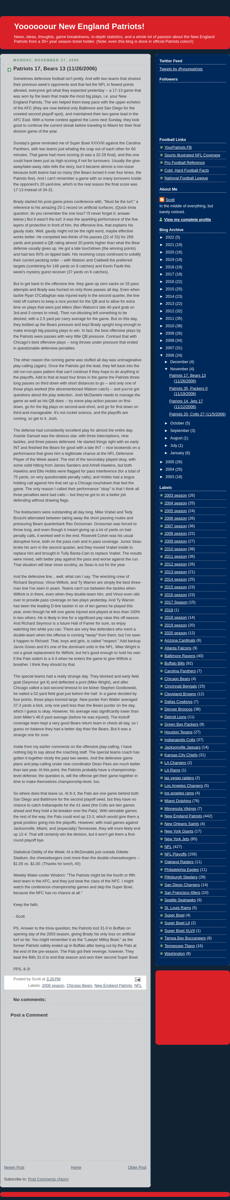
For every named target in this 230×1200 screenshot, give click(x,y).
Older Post (137, 1167)
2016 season (175, 595)
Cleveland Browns (180, 694)
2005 (171, 462)
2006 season (53, 985)
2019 (171, 259)
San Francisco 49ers (182, 892)
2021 (171, 245)
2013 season (175, 572)
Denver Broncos (178, 709)
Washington (174, 954)
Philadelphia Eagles (181, 870)
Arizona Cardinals (180, 640)
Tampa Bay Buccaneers (185, 938)
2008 (171, 340)
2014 (171, 296)
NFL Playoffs (175, 854)
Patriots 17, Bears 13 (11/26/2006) (55, 69)
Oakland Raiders (179, 862)
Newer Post (14, 1167)
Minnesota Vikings (180, 809)
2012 (171, 311)
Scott (170, 200)
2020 (171, 252)
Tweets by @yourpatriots (181, 69)
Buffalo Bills (174, 663)
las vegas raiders (179, 778)
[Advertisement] (192, 1006)
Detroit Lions (175, 717)
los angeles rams (179, 793)
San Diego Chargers (182, 885)
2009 (171, 333)
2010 (171, 326)
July (174, 445)
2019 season (175, 625)
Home (76, 1167)
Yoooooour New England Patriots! (79, 26)
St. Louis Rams (177, 908)
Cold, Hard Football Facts (186, 170)
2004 (171, 469)
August (177, 438)
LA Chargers (175, 763)
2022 (171, 237)
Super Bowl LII (177, 923)
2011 (171, 318)
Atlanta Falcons (177, 648)
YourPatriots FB (178, 147)
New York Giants (178, 831)
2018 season (175, 617)
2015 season (175, 587)
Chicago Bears (79, 985)
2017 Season (175, 602)
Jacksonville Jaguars (182, 747)
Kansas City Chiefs (181, 755)
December (180, 362)
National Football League (186, 178)
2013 (171, 303)
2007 (171, 348)
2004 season (175, 503)
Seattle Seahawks (180, 900)
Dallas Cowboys (178, 702)
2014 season (175, 579)
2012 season (175, 564)
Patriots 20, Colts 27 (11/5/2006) (197, 414)
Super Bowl (174, 915)
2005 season (175, 511)
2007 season (175, 526)
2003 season (175, 495)
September (180, 431)
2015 (171, 289)
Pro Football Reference (184, 162)
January (177, 453)
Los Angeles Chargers (183, 786)
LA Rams (172, 770)
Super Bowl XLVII (179, 931)
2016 (171, 281)
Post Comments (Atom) (48, 1179)
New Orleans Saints (181, 824)
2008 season (175, 533)
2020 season (175, 633)
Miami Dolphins (177, 801)
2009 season (175, 541)
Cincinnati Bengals (180, 686)
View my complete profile (187, 220)
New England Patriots (113, 985)
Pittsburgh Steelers (181, 877)
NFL (138, 985)
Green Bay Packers (181, 724)
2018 (171, 267)
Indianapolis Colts (180, 740)
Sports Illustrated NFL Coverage (192, 155)
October (177, 423)
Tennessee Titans (179, 946)
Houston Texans (178, 732)
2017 (171, 274)
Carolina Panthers (180, 671)
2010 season (175, 549)
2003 (171, 477)
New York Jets (176, 839)
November (180, 369)
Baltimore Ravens (180, 656)
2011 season (175, 556)
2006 (171, 355)
